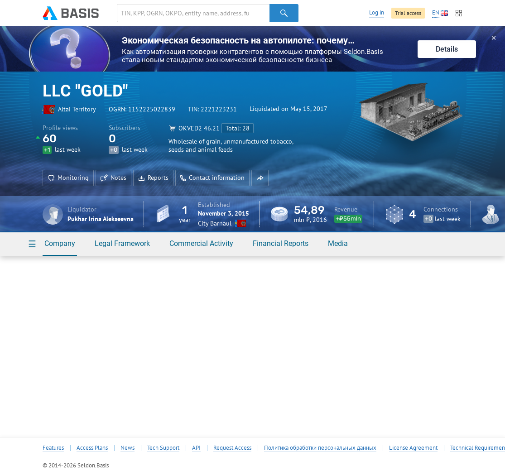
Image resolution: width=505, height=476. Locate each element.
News (127, 448)
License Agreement (413, 448)
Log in (376, 12)
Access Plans (92, 448)
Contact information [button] (212, 177)
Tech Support (163, 448)
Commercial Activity (201, 243)
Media (338, 243)
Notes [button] (113, 177)
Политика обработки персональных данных (320, 448)
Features (53, 448)
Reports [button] (153, 177)
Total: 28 (238, 128)
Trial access (408, 13)
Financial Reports (280, 243)
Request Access (232, 448)
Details (447, 49)
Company (59, 243)
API (196, 448)
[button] (260, 178)
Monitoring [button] (68, 177)
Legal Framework (122, 243)
